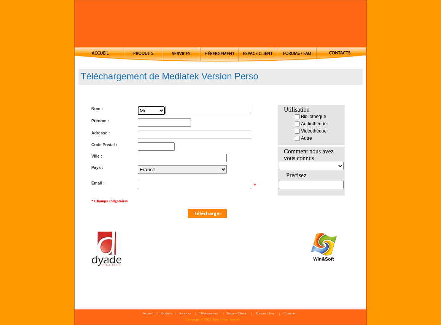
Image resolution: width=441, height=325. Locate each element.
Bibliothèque (310, 116)
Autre (303, 138)
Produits (166, 313)
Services (185, 313)
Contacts (289, 313)
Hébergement (208, 313)
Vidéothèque (310, 131)
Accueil (148, 313)
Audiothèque (310, 123)
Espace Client (236, 313)
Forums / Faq (265, 313)
